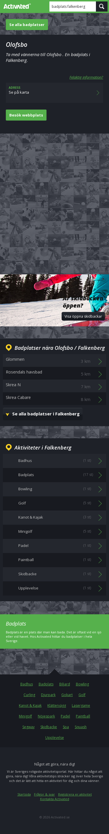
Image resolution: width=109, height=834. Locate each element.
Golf (81, 694)
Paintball (83, 716)
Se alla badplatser (26, 24)
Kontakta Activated (54, 799)
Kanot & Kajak (30, 705)
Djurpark (48, 694)
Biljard (64, 684)
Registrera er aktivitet (75, 794)
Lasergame (81, 705)
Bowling (82, 684)
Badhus (26, 684)
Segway (28, 726)
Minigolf (25, 716)
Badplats (46, 684)
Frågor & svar (44, 794)
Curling (29, 694)
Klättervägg (56, 705)
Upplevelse (54, 737)
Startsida (24, 794)
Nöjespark (46, 716)
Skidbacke (48, 726)
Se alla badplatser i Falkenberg (46, 414)
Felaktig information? (86, 77)
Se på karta (54, 93)
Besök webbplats (26, 115)
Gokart (67, 694)
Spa (66, 726)
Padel (65, 716)
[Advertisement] (54, 199)
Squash (81, 726)
